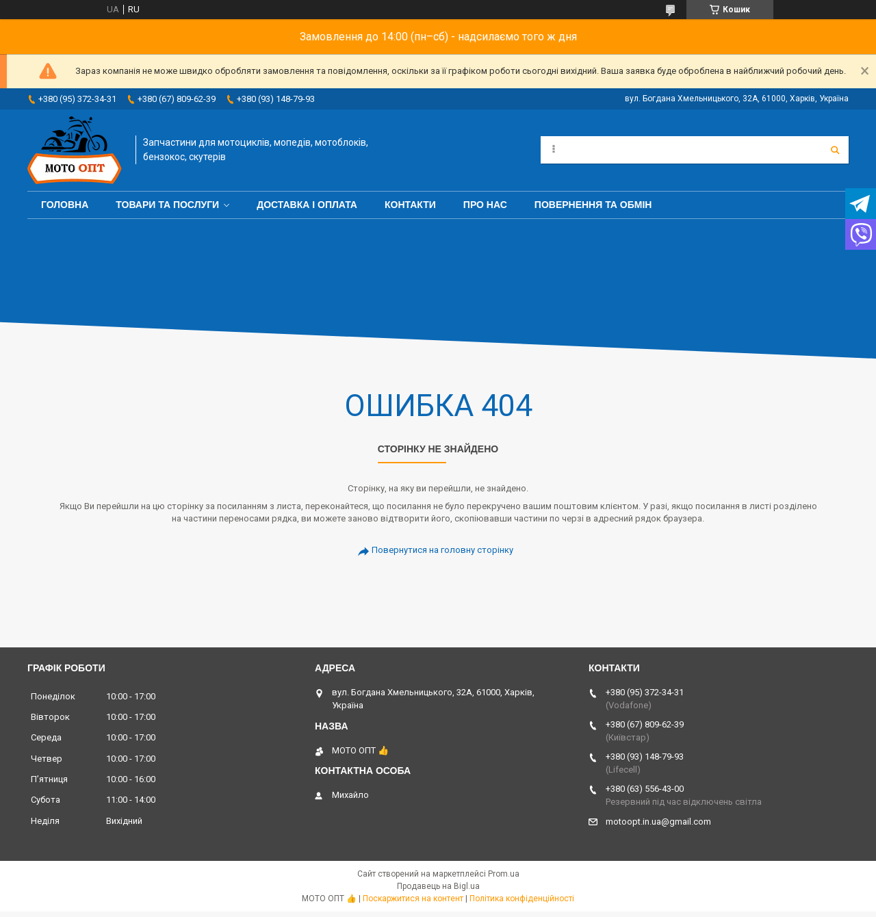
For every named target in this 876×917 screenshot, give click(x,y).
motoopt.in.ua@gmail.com (658, 821)
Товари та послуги (167, 204)
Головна (64, 204)
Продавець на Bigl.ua (438, 886)
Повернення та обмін (593, 204)
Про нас (485, 204)
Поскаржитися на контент (413, 898)
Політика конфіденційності (521, 898)
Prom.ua (503, 874)
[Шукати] (835, 150)
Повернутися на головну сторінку (442, 550)
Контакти (410, 204)
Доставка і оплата (307, 204)
